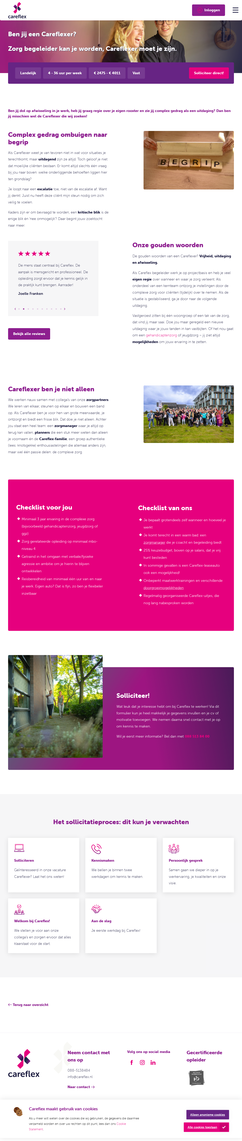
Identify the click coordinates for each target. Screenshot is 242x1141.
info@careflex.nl (80, 1076)
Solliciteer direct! (209, 73)
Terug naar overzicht (30, 1004)
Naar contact (79, 1086)
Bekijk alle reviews (29, 333)
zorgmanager (154, 542)
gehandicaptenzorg (161, 335)
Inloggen (208, 10)
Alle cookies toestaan (202, 1127)
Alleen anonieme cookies (207, 1115)
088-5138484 (79, 1070)
